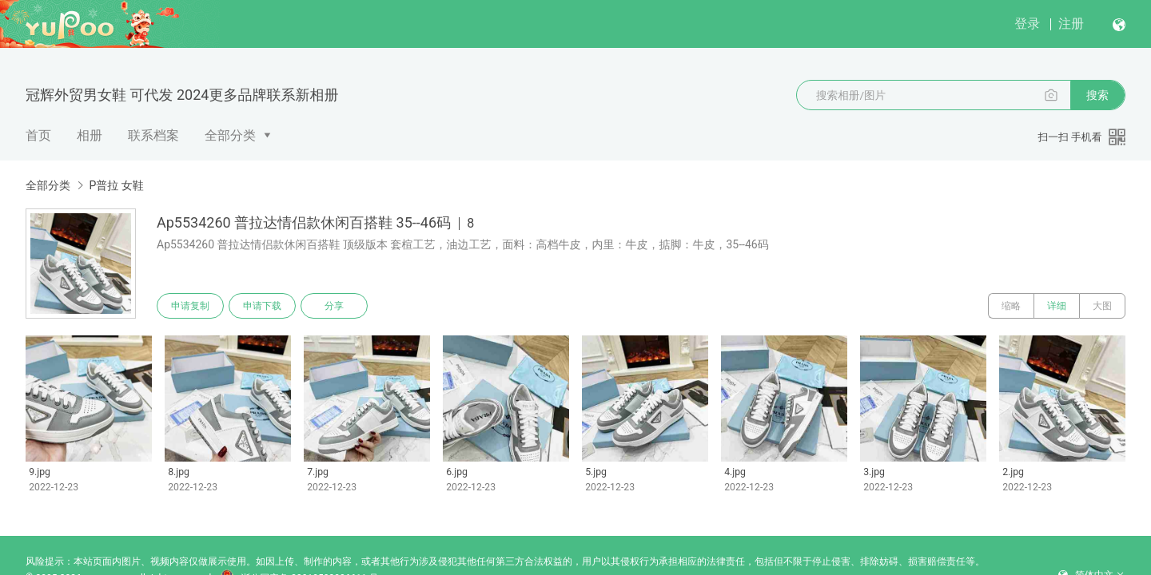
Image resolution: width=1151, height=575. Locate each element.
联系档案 (153, 135)
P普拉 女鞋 (116, 185)
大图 (1102, 305)
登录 (1027, 23)
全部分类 (230, 135)
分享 (334, 305)
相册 (89, 135)
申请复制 (190, 305)
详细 (1056, 305)
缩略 (1011, 305)
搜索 (1097, 95)
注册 (1071, 23)
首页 (38, 135)
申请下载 (262, 305)
